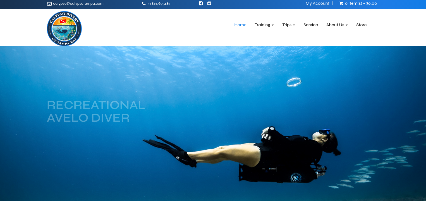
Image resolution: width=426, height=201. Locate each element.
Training (264, 24)
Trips (288, 24)
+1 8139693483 (159, 3)
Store (361, 24)
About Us (337, 24)
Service (310, 24)
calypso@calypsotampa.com (78, 3)
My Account (317, 3)
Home (240, 24)
